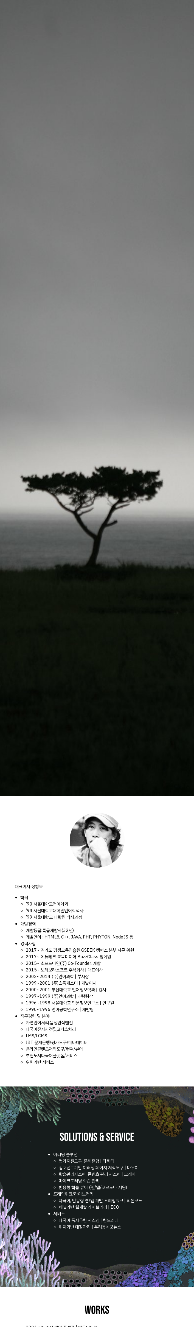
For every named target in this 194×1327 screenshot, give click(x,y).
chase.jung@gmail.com (25, 1307)
